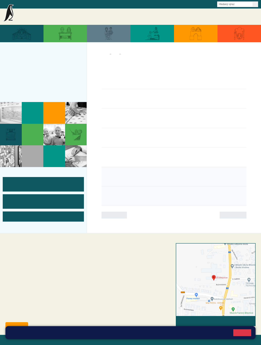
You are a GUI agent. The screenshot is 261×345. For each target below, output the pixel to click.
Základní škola (46, 15)
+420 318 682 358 (105, 248)
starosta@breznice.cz (25, 317)
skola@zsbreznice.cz (111, 274)
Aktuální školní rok (186, 16)
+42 (110, 267)
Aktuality (153, 16)
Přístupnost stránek (109, 340)
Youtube (93, 4)
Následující (233, 215)
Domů (105, 54)
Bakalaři (21, 4)
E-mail (63, 4)
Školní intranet (37, 4)
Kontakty (252, 16)
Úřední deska (236, 16)
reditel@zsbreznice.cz (111, 252)
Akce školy (168, 16)
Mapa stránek (73, 340)
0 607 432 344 (120, 267)
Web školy (249, 340)
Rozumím (242, 332)
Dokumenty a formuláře (213, 16)
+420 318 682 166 (117, 271)
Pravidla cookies (154, 334)
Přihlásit (89, 340)
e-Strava (52, 4)
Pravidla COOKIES (135, 340)
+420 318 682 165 (119, 263)
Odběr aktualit (77, 4)
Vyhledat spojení (243, 321)
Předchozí (114, 215)
